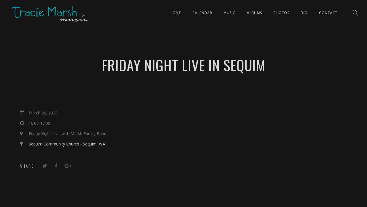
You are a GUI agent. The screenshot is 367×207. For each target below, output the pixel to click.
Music (229, 12)
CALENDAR (202, 12)
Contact (328, 12)
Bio (304, 12)
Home (175, 12)
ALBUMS (254, 12)
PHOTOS (281, 12)
